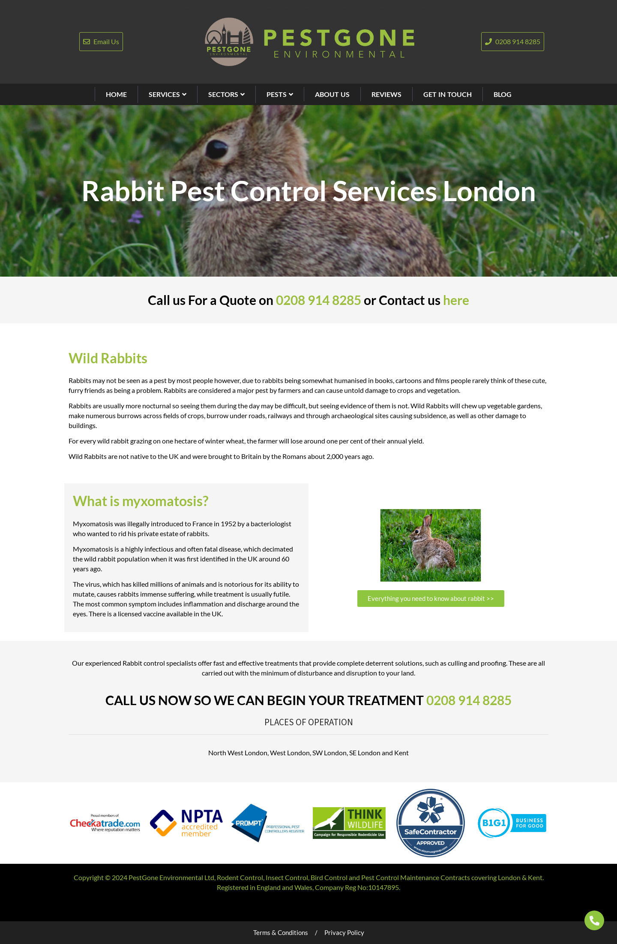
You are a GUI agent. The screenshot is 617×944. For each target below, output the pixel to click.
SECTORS (226, 94)
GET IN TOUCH (447, 94)
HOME (116, 94)
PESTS (280, 94)
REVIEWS (386, 94)
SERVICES (167, 94)
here (456, 300)
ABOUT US (332, 94)
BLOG (503, 94)
